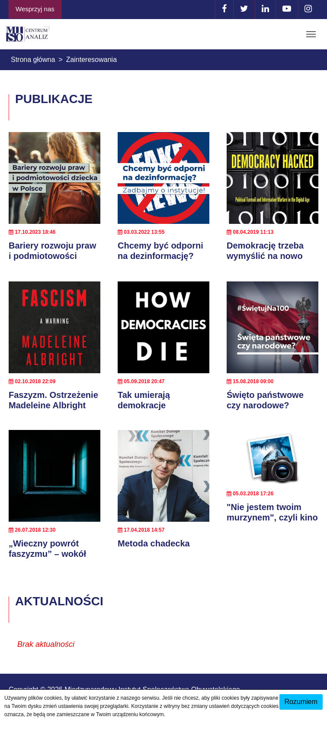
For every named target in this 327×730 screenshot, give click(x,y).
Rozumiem (301, 701)
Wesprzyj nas (35, 9)
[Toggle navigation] (311, 34)
